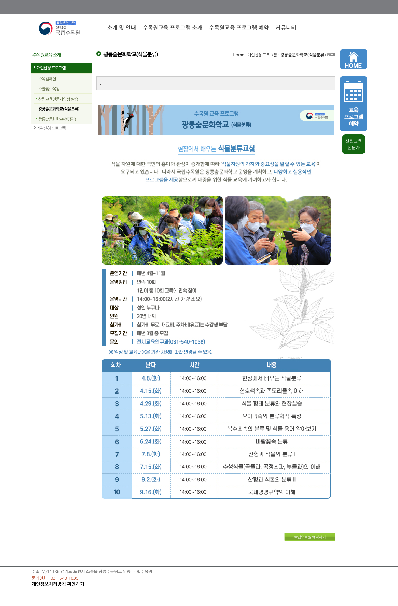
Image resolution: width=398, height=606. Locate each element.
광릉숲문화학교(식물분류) (58, 109)
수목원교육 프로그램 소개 (172, 27)
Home (238, 55)
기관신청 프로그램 (51, 128)
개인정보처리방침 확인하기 (58, 584)
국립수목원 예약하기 (310, 536)
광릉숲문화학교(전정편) (57, 119)
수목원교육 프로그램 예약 (239, 27)
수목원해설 (47, 79)
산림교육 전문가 (353, 144)
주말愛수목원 (48, 89)
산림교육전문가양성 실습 (58, 99)
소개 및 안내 (121, 27)
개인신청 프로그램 (51, 68)
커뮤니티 (286, 27)
